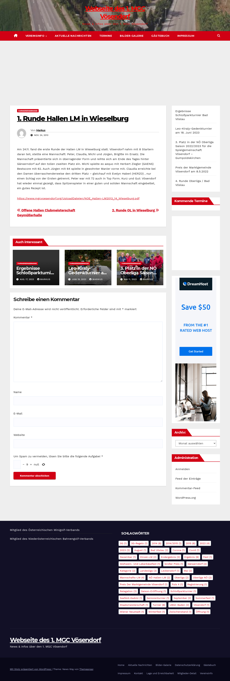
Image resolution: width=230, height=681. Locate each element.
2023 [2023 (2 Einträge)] (125, 550)
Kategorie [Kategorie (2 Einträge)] (127, 570)
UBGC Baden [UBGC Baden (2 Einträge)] (179, 604)
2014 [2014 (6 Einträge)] (156, 543)
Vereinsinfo (35, 35)
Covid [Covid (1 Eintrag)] (194, 550)
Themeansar (86, 669)
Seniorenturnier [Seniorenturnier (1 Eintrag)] (158, 598)
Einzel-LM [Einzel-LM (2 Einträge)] (148, 557)
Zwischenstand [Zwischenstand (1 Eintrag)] (180, 611)
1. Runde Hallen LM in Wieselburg (72, 118)
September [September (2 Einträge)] (182, 598)
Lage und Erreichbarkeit (160, 673)
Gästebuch (160, 35)
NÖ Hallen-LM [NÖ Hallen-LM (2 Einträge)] (159, 577)
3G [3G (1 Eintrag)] (123, 543)
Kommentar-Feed (187, 488)
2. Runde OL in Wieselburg (135, 210)
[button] (218, 35)
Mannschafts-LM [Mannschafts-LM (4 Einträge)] (132, 577)
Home (121, 665)
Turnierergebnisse (28, 111)
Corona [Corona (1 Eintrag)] (178, 550)
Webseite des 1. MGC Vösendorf (55, 640)
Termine (105, 35)
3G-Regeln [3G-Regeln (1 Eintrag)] (139, 543)
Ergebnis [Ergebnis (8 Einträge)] (191, 557)
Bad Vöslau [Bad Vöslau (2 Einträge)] (159, 550)
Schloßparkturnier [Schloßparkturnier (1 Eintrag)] (183, 591)
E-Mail (17, 413)
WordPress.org (185, 497)
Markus (40, 130)
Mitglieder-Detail (186, 673)
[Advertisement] (115, 67)
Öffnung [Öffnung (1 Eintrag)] (202, 611)
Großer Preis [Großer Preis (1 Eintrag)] (173, 563)
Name (17, 392)
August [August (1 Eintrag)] (140, 550)
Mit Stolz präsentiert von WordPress (31, 669)
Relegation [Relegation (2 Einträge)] (128, 591)
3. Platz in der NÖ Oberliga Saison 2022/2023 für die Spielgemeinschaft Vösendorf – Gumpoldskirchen (194, 150)
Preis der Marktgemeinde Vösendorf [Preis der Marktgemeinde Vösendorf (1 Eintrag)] (143, 584)
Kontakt (138, 673)
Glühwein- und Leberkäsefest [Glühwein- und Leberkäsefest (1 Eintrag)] (140, 563)
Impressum (185, 35)
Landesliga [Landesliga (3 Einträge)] (148, 570)
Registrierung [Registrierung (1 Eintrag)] (197, 584)
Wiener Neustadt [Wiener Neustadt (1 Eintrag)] (132, 611)
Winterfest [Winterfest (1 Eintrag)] (156, 611)
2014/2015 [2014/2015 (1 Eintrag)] (173, 543)
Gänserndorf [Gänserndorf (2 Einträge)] (197, 563)
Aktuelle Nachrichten (73, 35)
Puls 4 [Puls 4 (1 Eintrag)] (177, 584)
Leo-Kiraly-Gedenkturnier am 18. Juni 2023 (88, 273)
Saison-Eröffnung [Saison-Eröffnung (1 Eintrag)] (153, 591)
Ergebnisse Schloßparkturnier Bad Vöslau (35, 273)
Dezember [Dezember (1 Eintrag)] (128, 557)
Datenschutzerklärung (187, 665)
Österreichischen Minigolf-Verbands (54, 530)
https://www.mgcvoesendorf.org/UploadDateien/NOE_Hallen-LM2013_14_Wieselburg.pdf (78, 198)
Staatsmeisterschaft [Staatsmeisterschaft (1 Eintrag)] (134, 604)
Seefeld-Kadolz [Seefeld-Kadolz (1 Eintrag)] (131, 598)
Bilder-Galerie (131, 35)
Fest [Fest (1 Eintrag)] (207, 557)
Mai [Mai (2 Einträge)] (188, 570)
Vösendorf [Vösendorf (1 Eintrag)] (202, 604)
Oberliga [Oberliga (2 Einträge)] (181, 577)
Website (19, 435)
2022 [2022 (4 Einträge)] (205, 543)
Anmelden (182, 469)
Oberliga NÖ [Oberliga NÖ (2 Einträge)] (202, 577)
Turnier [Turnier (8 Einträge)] (159, 604)
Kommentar (22, 317)
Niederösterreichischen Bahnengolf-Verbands (60, 538)
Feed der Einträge (188, 478)
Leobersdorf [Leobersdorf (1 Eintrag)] (170, 570)
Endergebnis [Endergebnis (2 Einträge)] (170, 557)
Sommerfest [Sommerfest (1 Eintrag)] (205, 598)
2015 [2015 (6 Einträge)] (190, 543)
